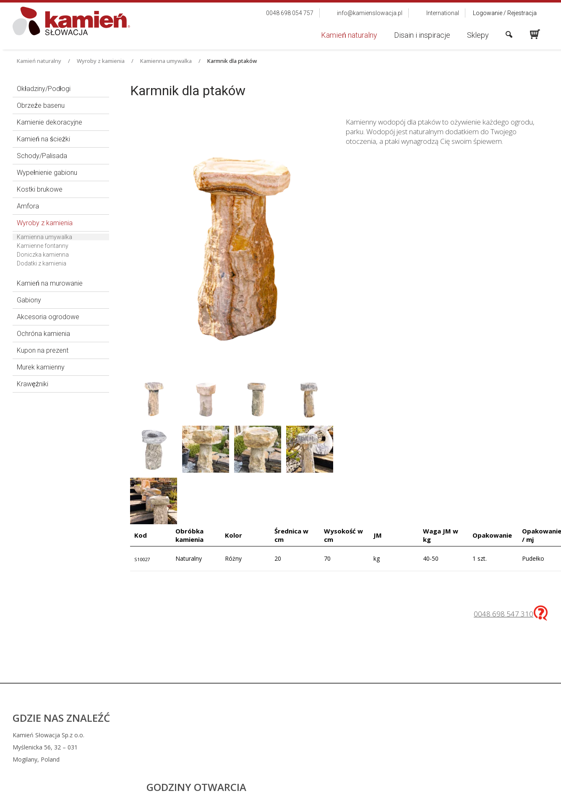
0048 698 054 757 (335, 735)
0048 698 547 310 (503, 614)
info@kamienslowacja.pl (339, 747)
